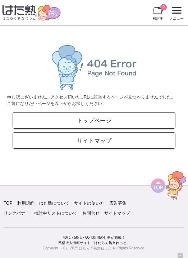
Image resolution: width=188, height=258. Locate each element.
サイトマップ (94, 140)
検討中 (160, 12)
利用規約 (26, 203)
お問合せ (91, 213)
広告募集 (118, 203)
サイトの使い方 (89, 203)
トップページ (94, 120)
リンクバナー (16, 213)
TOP (8, 203)
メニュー (176, 13)
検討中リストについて (55, 213)
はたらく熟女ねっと (95, 248)
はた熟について (54, 203)
